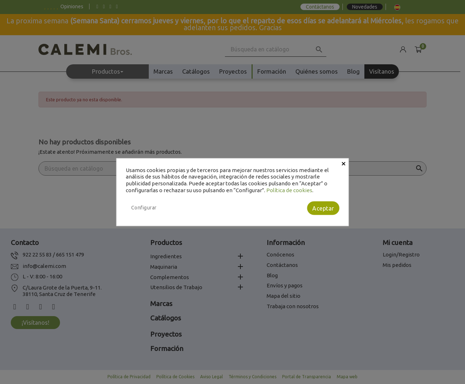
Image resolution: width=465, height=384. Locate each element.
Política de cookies (289, 190)
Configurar (144, 207)
